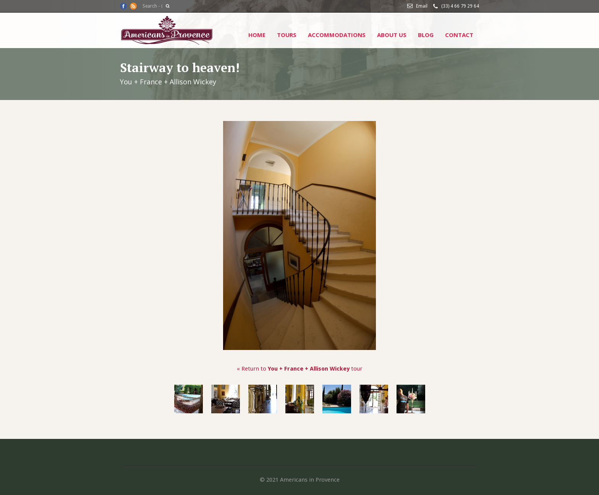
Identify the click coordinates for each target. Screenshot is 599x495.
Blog (426, 35)
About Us (391, 35)
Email (421, 6)
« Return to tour (299, 368)
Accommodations (337, 35)
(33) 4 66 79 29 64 (460, 6)
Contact (459, 35)
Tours (286, 35)
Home (257, 35)
